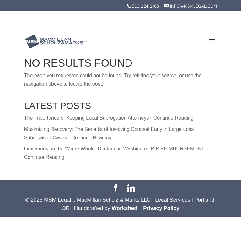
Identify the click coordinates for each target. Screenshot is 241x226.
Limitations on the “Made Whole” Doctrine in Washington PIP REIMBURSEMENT (114, 148)
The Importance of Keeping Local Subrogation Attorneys (86, 118)
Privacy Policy (161, 208)
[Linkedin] (131, 188)
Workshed (124, 208)
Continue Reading (173, 118)
